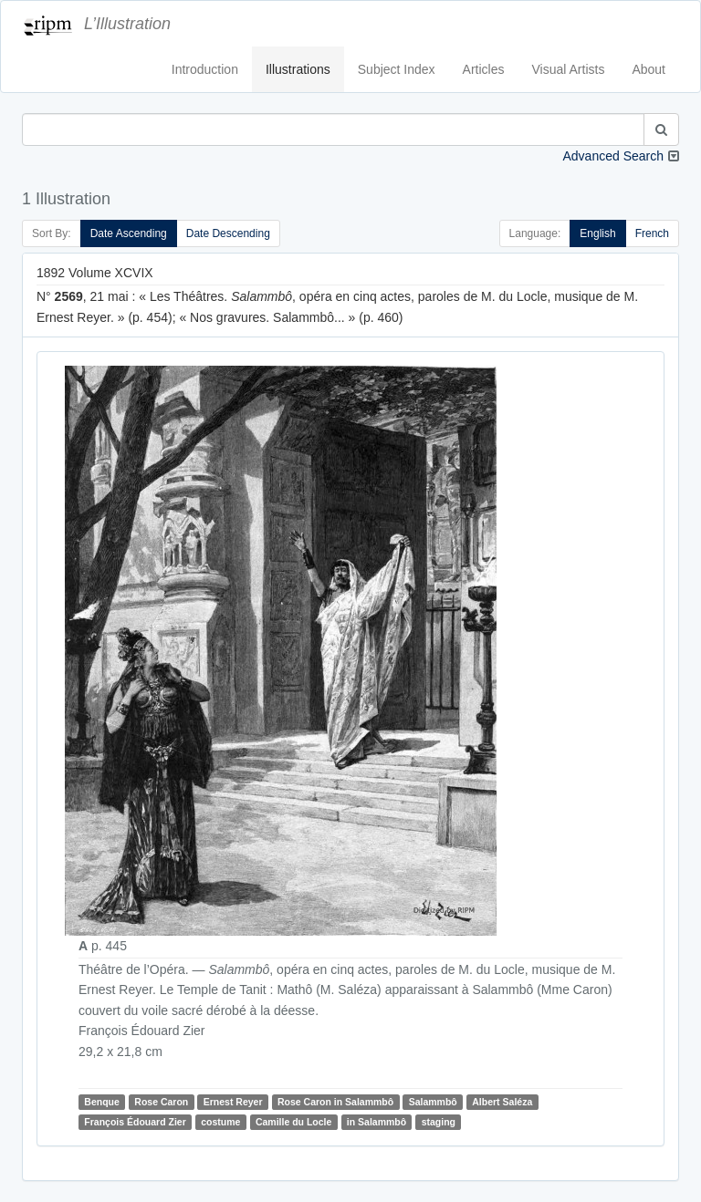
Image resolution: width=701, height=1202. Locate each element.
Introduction (205, 69)
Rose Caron (161, 1101)
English (597, 233)
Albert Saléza (502, 1101)
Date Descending (228, 233)
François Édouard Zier (134, 1121)
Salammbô (433, 1101)
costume (220, 1121)
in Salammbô (376, 1121)
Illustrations (298, 69)
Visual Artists (568, 69)
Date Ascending (128, 233)
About (648, 69)
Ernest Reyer (233, 1101)
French (652, 233)
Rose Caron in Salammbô (335, 1101)
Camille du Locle (293, 1121)
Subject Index (396, 69)
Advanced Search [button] (613, 156)
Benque (102, 1101)
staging (438, 1121)
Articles (484, 69)
